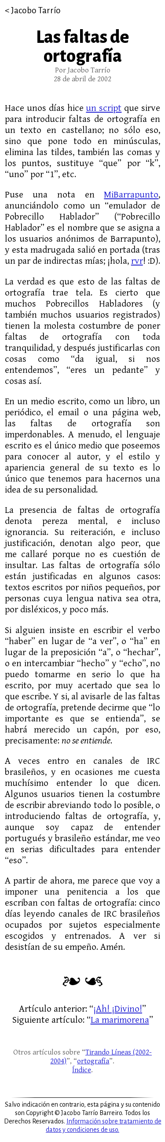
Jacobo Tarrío (36, 10)
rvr (137, 260)
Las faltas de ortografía (82, 47)
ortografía (93, 1061)
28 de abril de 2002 (82, 79)
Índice (81, 1070)
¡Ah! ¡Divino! (117, 1008)
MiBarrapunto (131, 194)
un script (103, 108)
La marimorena (120, 1019)
